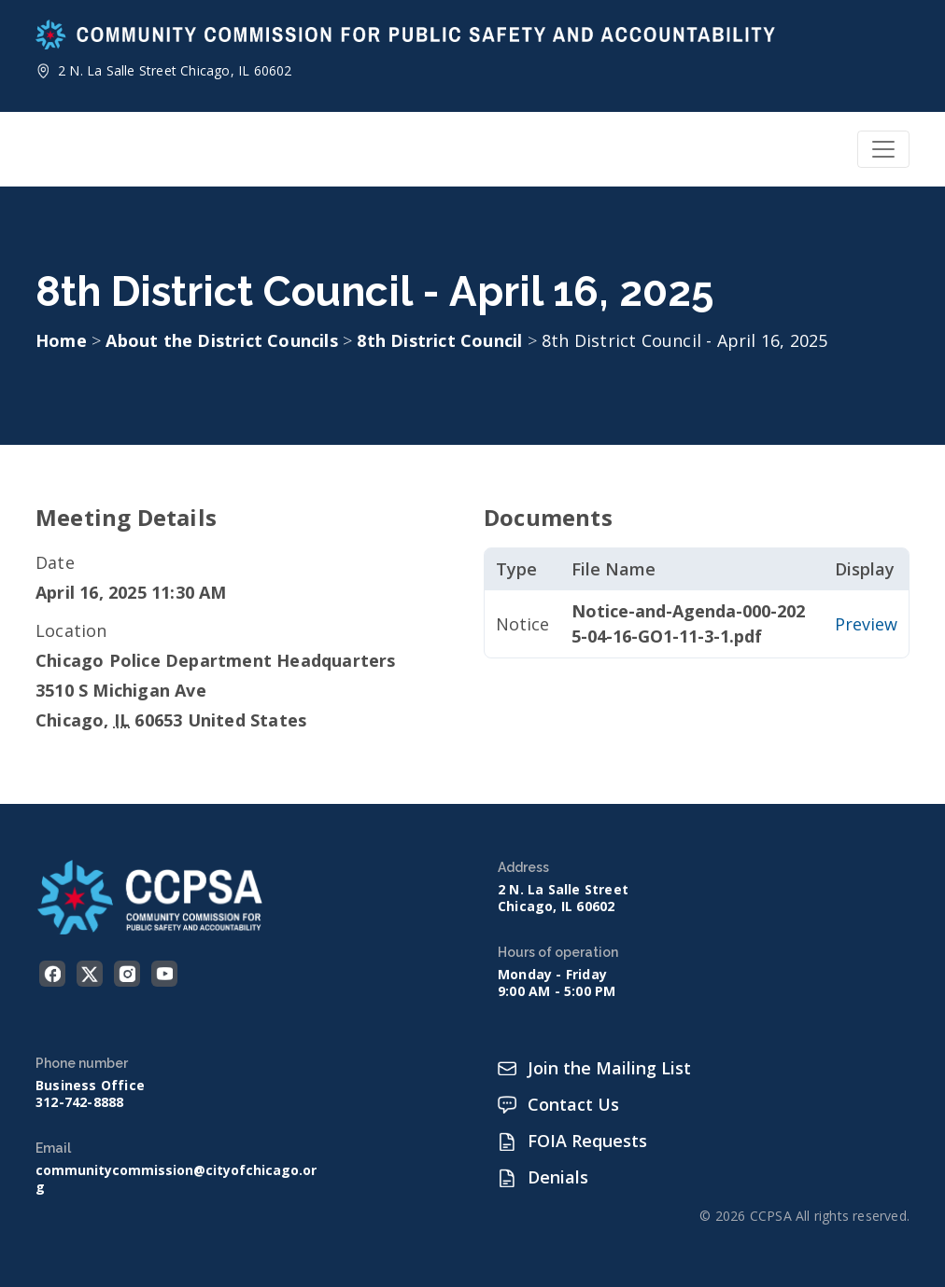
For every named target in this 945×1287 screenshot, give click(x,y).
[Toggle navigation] (883, 149)
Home (61, 340)
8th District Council (442, 340)
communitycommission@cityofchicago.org (176, 1179)
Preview (866, 624)
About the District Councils (224, 340)
